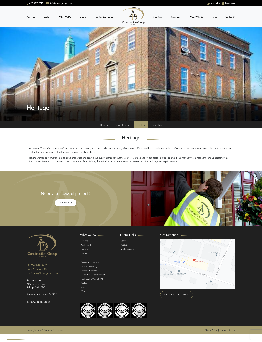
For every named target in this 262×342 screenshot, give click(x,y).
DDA (83, 291)
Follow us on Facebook (38, 301)
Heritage (141, 124)
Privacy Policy (210, 330)
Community (176, 16)
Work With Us (196, 16)
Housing (104, 124)
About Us (31, 16)
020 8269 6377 (39, 264)
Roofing (84, 283)
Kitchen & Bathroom (89, 270)
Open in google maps (176, 294)
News (214, 16)
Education (157, 124)
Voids (83, 287)
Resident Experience (104, 16)
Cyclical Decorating (89, 266)
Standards (157, 16)
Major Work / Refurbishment (93, 274)
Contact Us (230, 16)
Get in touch (126, 245)
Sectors (47, 16)
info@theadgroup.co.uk (46, 273)
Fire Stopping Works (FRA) (92, 279)
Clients (83, 16)
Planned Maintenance (90, 262)
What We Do (65, 16)
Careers (124, 240)
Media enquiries (127, 249)
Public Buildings (123, 124)
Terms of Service (227, 330)
